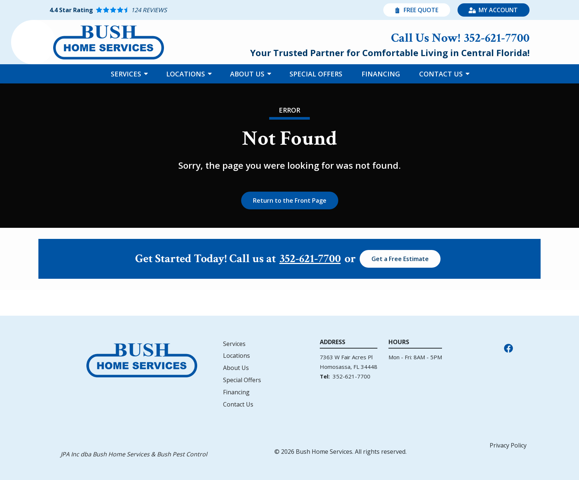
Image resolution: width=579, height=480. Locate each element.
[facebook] (508, 348)
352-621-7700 (310, 258)
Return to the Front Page (289, 200)
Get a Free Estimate (400, 259)
